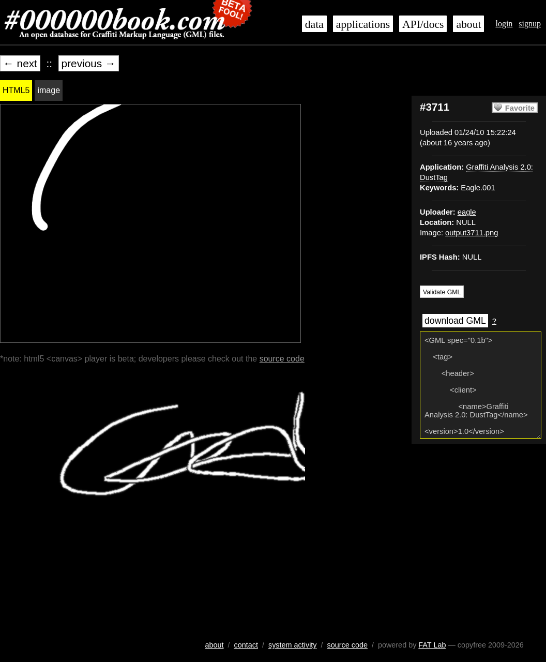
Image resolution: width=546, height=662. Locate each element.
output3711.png (471, 233)
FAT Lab (432, 645)
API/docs (423, 24)
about (468, 24)
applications (363, 24)
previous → (89, 63)
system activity (292, 645)
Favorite (520, 108)
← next (20, 63)
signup (530, 23)
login (503, 23)
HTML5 (16, 90)
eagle (467, 212)
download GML (455, 320)
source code (282, 358)
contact (246, 645)
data (314, 24)
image (48, 90)
